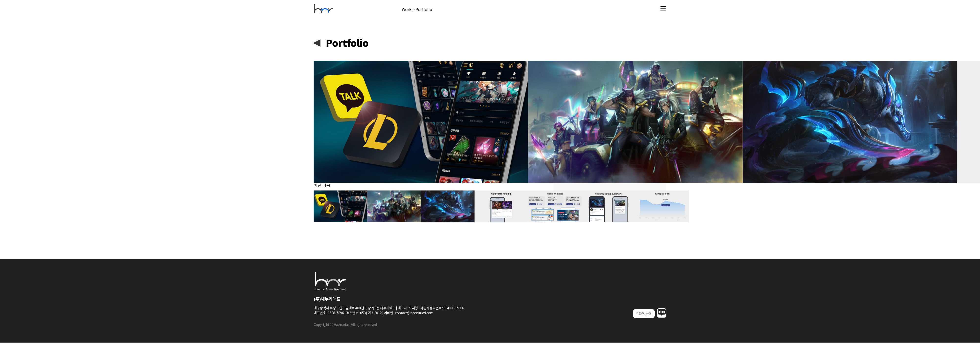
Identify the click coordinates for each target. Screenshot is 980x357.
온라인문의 (643, 313)
